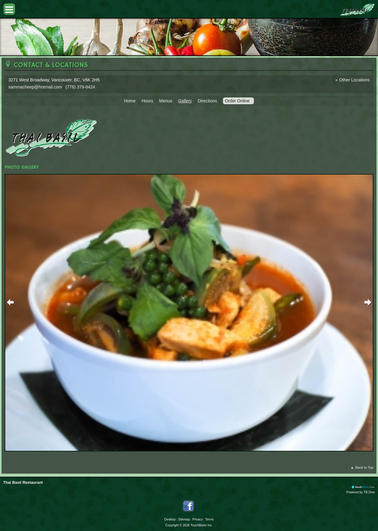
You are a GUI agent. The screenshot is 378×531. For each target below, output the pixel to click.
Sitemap (184, 519)
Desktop (170, 519)
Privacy (197, 519)
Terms (209, 519)
